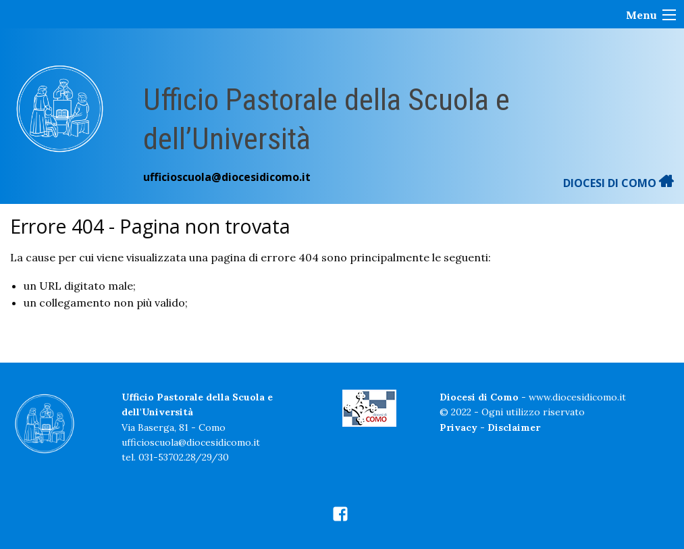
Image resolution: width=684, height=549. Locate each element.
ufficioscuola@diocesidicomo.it (227, 176)
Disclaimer (514, 427)
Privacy (458, 427)
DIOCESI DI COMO (618, 183)
